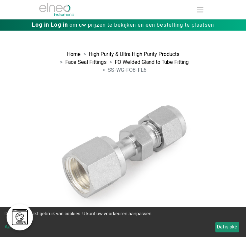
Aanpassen (16, 226)
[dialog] (123, 222)
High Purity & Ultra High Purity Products (134, 54)
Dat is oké (227, 226)
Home (74, 54)
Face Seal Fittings (86, 62)
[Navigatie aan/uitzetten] (200, 10)
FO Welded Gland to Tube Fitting (152, 62)
